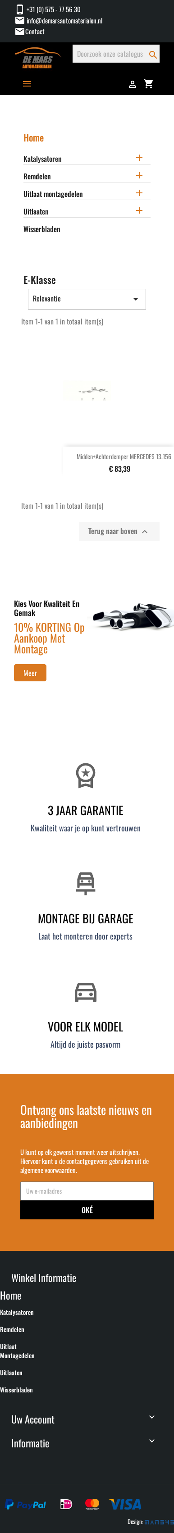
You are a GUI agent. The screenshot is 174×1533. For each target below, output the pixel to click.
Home (33, 137)
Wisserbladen (41, 229)
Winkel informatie (43, 1277)
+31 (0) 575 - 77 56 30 (47, 9)
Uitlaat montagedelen (53, 194)
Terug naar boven (119, 531)
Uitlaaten (36, 212)
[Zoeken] (116, 54)
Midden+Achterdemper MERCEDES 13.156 (124, 456)
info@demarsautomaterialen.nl (58, 20)
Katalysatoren (42, 159)
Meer (30, 672)
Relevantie (87, 299)
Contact (35, 31)
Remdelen (37, 177)
